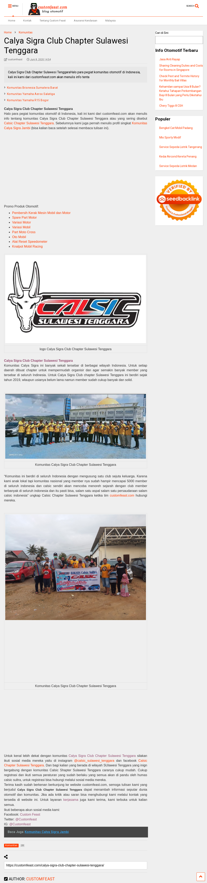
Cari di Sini (161, 32)
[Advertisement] (75, 166)
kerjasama (70, 799)
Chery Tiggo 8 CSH (171, 105)
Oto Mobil (19, 237)
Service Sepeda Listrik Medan (178, 166)
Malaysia (110, 20)
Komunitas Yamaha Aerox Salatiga (31, 94)
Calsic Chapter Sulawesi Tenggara (29, 123)
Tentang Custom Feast (53, 20)
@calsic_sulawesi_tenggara (94, 760)
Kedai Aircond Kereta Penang (177, 156)
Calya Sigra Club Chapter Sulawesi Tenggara (38, 360)
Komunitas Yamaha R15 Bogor (28, 100)
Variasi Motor (21, 222)
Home (11, 20)
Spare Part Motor (24, 217)
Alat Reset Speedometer (29, 241)
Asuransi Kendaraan (85, 20)
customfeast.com (122, 495)
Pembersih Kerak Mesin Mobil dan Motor (41, 213)
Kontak (27, 20)
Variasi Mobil (21, 227)
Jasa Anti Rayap (169, 59)
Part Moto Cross (24, 232)
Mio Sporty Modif (170, 137)
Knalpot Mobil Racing (27, 246)
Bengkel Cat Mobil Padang (176, 128)
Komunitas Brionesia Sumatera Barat (32, 87)
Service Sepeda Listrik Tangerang (180, 147)
